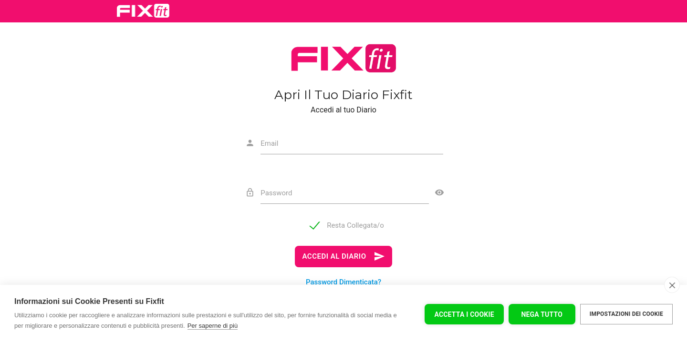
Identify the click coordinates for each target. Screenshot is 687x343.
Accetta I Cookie (464, 314)
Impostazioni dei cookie (626, 314)
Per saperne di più (212, 325)
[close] (672, 285)
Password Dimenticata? (343, 282)
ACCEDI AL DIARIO (343, 256)
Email (269, 143)
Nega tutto (541, 314)
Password (276, 193)
